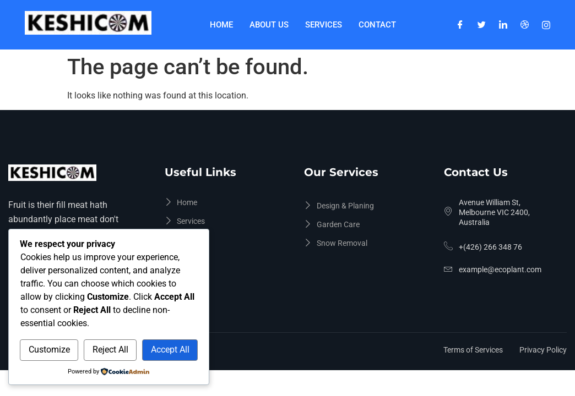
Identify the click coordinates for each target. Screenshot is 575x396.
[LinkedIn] (503, 24)
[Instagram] (546, 24)
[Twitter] (482, 24)
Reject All (110, 349)
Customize (49, 349)
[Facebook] (460, 24)
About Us (269, 25)
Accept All (170, 349)
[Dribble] (524, 24)
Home (221, 25)
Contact (377, 25)
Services (323, 25)
